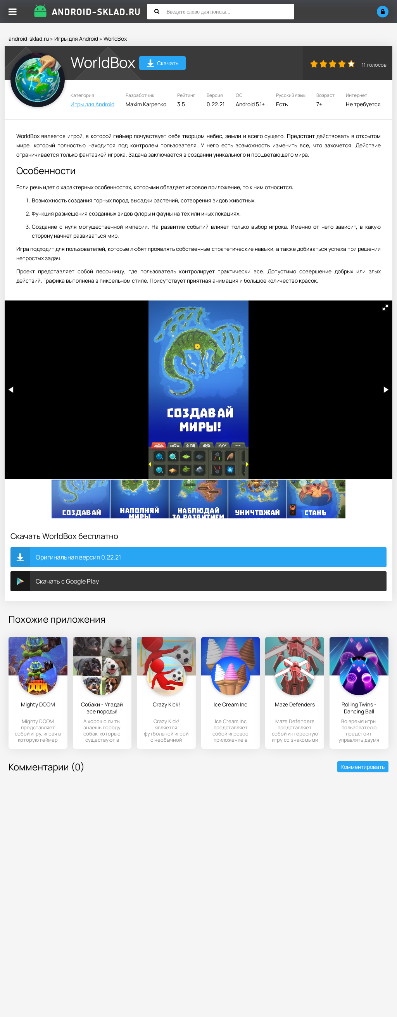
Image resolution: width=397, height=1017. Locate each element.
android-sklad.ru (29, 38)
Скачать (163, 64)
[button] (385, 307)
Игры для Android (76, 38)
